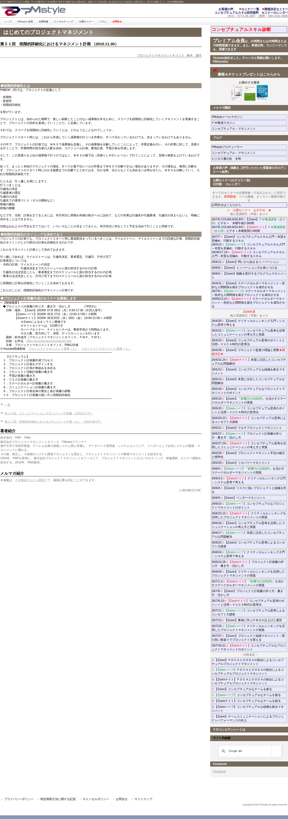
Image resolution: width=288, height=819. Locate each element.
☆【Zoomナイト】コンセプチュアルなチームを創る (246, 700)
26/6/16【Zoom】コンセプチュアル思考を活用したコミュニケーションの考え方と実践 (248, 524)
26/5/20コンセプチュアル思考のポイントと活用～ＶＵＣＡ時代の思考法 (248, 410)
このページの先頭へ (190, 490)
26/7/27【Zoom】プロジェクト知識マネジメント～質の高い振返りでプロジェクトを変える (248, 637)
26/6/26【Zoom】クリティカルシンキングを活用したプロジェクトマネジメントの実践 (248, 573)
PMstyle (65, 10)
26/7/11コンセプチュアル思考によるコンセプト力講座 (248, 612)
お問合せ (122, 799)
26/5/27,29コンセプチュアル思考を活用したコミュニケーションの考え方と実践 (249, 445)
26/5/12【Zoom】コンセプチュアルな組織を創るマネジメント (248, 371)
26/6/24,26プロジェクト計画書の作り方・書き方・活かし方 (248, 563)
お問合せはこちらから (226, 204)
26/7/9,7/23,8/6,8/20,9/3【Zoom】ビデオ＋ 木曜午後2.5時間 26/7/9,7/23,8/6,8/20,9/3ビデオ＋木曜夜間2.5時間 (248, 225)
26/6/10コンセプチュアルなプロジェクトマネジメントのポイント (248, 505)
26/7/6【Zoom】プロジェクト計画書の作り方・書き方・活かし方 (247, 593)
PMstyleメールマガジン (240, 116)
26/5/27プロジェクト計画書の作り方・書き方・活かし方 (247, 435)
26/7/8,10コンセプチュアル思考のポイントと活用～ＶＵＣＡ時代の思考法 (248, 602)
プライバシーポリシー (19, 799)
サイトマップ (143, 799)
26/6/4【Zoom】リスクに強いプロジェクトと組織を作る (249, 489)
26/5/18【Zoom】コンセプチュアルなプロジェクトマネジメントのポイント (248, 390)
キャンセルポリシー (96, 799)
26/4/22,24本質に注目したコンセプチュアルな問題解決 (249, 361)
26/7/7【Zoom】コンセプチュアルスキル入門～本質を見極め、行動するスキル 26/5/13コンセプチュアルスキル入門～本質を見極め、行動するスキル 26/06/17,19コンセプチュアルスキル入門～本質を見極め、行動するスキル (249, 246)
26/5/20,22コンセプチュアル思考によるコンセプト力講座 (249, 419)
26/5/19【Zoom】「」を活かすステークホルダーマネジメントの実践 (249, 400)
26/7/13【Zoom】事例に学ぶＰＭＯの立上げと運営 (247, 620)
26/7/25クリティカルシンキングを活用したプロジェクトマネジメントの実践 (248, 628)
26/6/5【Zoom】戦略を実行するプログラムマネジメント (249, 275)
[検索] (249, 751)
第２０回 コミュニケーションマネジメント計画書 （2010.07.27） (49, 413)
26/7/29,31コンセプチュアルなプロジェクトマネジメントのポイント (249, 647)
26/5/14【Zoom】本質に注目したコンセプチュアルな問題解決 (248, 381)
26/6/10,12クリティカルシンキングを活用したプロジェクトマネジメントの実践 (249, 515)
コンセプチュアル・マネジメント (247, 128)
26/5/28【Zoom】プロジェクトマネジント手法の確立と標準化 (248, 454)
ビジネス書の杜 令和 (232, 158)
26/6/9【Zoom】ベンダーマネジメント (249, 497)
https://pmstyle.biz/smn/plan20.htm (49, 341)
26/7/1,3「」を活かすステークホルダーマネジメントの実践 (248, 583)
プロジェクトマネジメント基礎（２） (106, 348)
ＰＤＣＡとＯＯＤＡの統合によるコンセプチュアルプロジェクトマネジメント (248, 671)
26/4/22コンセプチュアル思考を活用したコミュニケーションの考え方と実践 (248, 332)
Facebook (219, 771)
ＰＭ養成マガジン (244, 122)
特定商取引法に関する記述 (58, 799)
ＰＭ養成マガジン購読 (29, 480)
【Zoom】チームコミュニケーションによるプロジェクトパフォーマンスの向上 (248, 718)
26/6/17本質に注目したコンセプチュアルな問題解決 (248, 534)
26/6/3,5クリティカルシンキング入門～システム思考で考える (249, 480)
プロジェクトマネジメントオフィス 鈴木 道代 (169, 55)
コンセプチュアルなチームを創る (246, 695)
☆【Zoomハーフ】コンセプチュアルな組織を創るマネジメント (248, 708)
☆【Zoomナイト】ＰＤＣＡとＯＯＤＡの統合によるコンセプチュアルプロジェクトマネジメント (248, 681)
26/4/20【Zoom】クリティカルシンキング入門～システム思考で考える (248, 322)
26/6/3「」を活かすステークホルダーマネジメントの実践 (248, 470)
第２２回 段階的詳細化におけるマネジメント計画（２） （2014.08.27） (53, 421)
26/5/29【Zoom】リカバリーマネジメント (249, 462)
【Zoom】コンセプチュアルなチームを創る (242, 689)
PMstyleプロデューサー (240, 146)
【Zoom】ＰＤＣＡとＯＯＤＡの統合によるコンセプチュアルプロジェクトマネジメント (248, 661)
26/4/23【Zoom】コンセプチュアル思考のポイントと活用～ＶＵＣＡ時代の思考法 (248, 342)
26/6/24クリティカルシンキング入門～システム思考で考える (248, 554)
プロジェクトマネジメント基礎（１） (53, 348)
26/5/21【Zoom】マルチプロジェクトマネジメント (247, 427)
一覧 (7, 405)
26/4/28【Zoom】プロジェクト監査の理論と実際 (248, 351)
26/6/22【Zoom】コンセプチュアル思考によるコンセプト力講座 (248, 544)
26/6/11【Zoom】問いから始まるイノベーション (245, 261)
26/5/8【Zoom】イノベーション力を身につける (244, 267)
